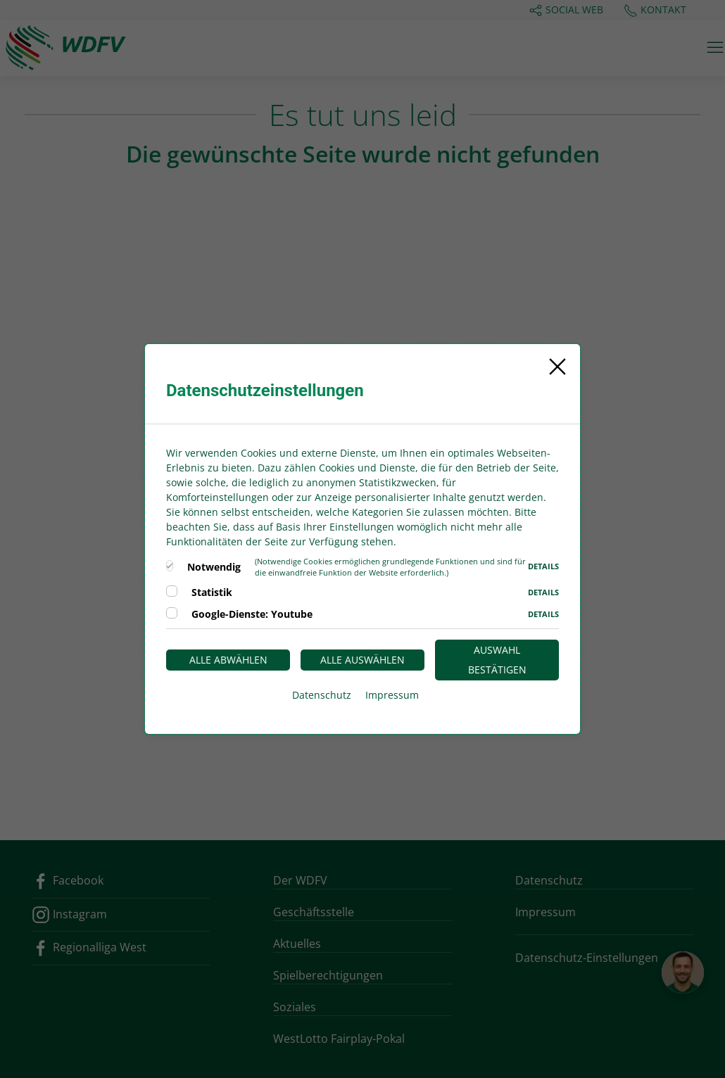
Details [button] (543, 566)
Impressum (392, 695)
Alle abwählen (228, 659)
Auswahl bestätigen (497, 659)
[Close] (557, 366)
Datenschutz (321, 695)
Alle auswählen (362, 659)
